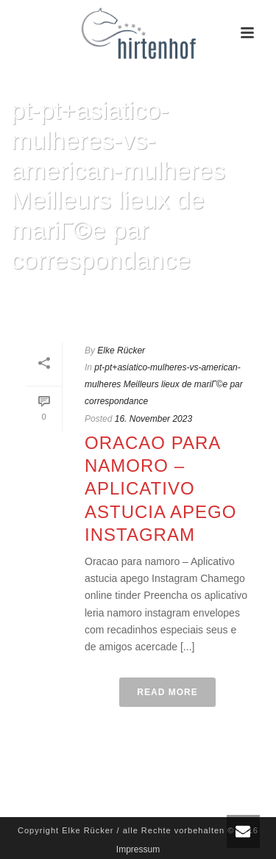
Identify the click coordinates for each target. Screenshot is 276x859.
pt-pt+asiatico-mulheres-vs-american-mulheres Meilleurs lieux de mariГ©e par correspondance (164, 384)
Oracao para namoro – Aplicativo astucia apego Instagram (160, 488)
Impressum (138, 849)
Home (39, 298)
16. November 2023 (153, 419)
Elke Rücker (121, 350)
